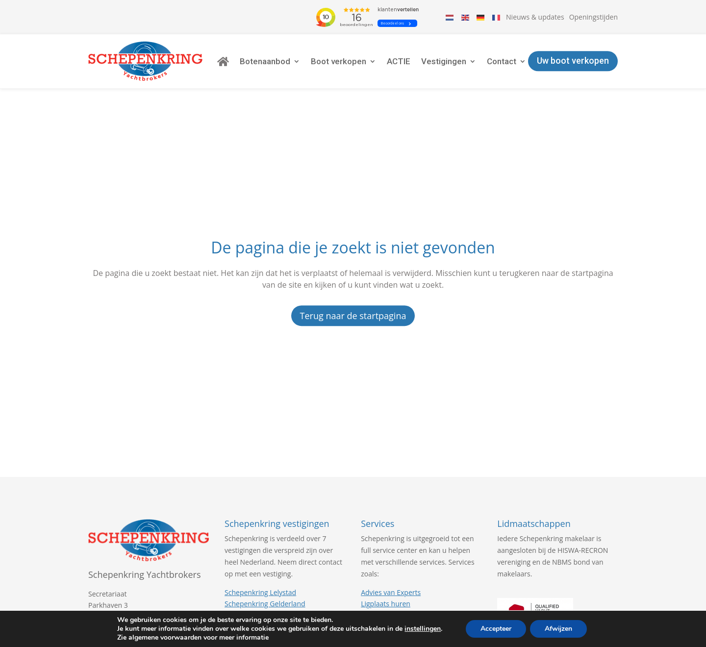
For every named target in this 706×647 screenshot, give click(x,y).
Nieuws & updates (535, 17)
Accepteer (495, 628)
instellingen (422, 628)
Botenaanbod (265, 61)
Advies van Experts (391, 592)
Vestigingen (443, 61)
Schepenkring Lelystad (260, 592)
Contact (501, 61)
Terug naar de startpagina (353, 316)
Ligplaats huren (385, 603)
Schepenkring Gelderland (265, 603)
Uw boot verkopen (573, 61)
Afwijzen (558, 628)
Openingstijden (593, 17)
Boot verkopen (338, 61)
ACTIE (398, 61)
